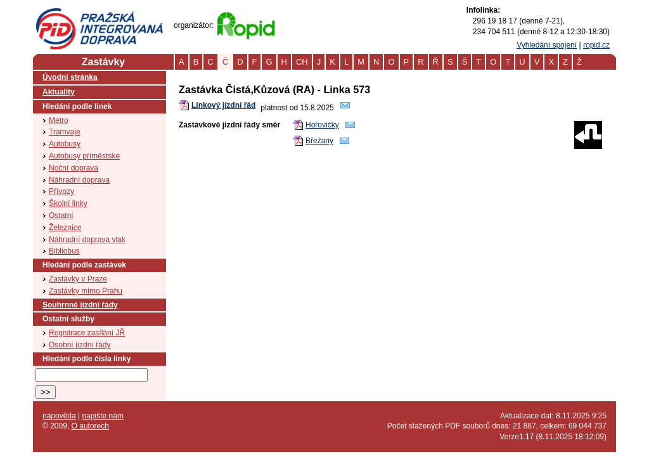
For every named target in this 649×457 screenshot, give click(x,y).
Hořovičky (322, 124)
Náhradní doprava (79, 180)
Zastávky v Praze (78, 278)
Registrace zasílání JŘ (87, 332)
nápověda (59, 415)
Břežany (319, 140)
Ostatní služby (68, 318)
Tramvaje (64, 131)
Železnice (65, 227)
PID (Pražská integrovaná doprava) (99, 13)
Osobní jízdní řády (79, 344)
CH (302, 62)
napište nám (103, 415)
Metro (58, 120)
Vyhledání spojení (547, 45)
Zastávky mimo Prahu (85, 290)
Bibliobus (64, 251)
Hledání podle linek (77, 106)
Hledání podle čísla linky (86, 358)
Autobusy (64, 143)
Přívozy (61, 191)
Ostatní (61, 215)
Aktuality (58, 91)
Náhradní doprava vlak (87, 239)
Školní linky (68, 203)
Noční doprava (73, 168)
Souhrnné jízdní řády (80, 304)
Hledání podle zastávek (84, 265)
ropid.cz (596, 45)
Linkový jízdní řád (223, 105)
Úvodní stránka (70, 77)
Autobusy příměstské (84, 155)
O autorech (90, 426)
